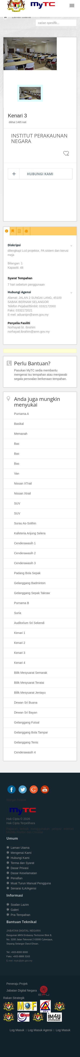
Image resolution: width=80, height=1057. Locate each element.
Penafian (16, 878)
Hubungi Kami (40, 174)
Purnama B (21, 603)
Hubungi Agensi (40, 292)
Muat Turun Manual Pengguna (31, 883)
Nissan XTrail (23, 483)
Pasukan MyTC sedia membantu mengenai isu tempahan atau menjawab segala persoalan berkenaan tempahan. (40, 375)
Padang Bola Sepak (27, 573)
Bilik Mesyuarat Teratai (29, 682)
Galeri (15, 909)
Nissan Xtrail (22, 493)
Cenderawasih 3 (25, 563)
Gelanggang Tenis (26, 742)
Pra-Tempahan (20, 915)
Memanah (20, 433)
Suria (17, 613)
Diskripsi (40, 245)
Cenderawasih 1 (25, 543)
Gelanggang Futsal (26, 722)
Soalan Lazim (20, 904)
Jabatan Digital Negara (21, 990)
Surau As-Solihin (25, 523)
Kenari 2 (19, 642)
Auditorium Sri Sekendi (29, 623)
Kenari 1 (19, 633)
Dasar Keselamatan (24, 873)
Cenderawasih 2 (25, 553)
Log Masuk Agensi (40, 1030)
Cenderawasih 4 (25, 752)
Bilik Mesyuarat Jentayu (30, 692)
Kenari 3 (19, 652)
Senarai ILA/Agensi (23, 888)
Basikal (19, 423)
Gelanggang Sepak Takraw (32, 593)
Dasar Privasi (19, 868)
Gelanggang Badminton (29, 583)
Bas (16, 443)
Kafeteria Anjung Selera (29, 533)
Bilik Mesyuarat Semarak (30, 672)
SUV (17, 503)
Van (16, 473)
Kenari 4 (19, 662)
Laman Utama (21, 17)
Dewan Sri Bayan (25, 712)
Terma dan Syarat (22, 863)
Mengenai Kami (21, 852)
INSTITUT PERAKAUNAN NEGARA (39, 138)
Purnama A (21, 413)
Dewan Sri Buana (25, 702)
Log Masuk (17, 1030)
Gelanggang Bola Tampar (31, 732)
